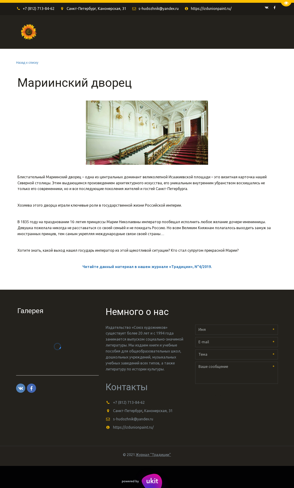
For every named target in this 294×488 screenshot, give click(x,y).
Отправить (210, 395)
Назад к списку (27, 62)
